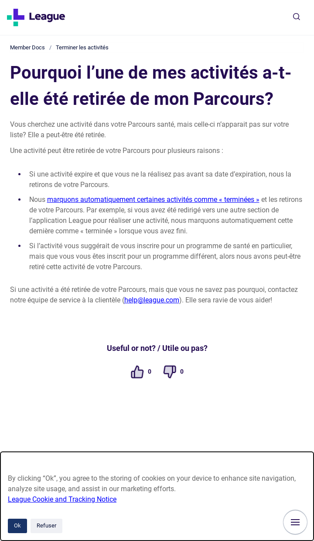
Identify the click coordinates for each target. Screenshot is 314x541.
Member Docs (27, 47)
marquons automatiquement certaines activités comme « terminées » (153, 199)
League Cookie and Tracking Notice (62, 499)
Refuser (46, 525)
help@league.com (151, 300)
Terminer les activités (82, 47)
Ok (17, 525)
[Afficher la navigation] (295, 522)
